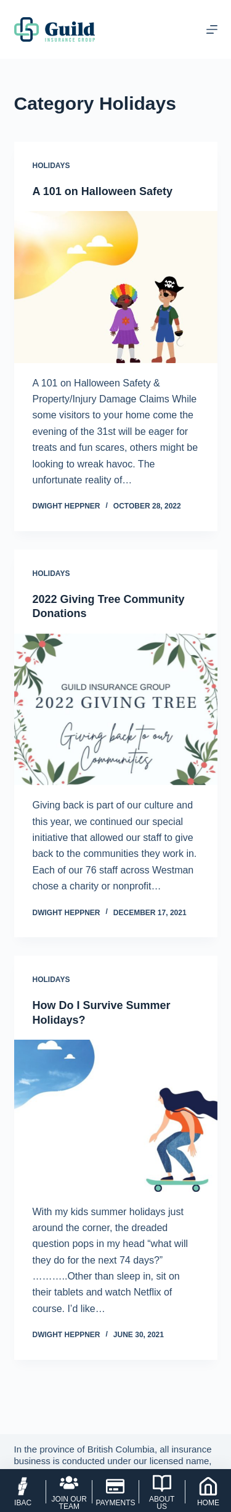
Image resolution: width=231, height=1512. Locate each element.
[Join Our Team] (69, 1491)
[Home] (208, 1491)
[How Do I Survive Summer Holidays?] (115, 1116)
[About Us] (162, 1491)
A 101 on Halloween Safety (102, 191)
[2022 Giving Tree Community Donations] (115, 710)
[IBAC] (22, 1491)
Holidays (51, 165)
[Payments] (115, 1491)
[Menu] (211, 29)
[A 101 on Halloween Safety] (115, 287)
